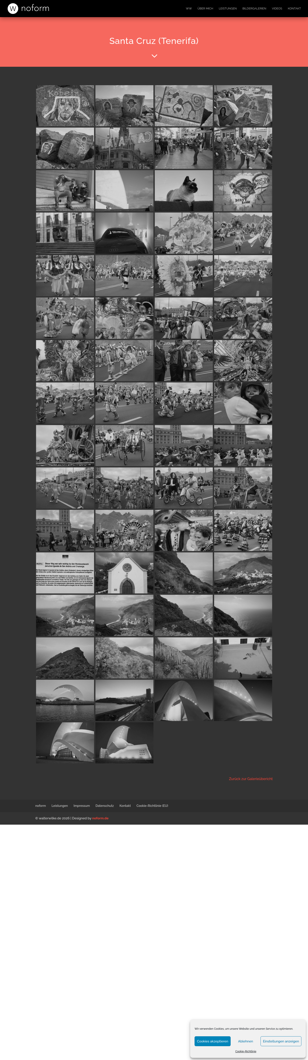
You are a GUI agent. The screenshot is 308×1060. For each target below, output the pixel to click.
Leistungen (228, 8)
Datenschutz (105, 806)
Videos (277, 8)
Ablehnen (245, 1041)
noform (40, 806)
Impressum (81, 806)
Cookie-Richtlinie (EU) (152, 806)
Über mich (205, 8)
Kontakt (294, 8)
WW (189, 8)
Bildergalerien (254, 8)
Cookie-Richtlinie (245, 1051)
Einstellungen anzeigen (281, 1041)
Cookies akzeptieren (212, 1041)
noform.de (100, 818)
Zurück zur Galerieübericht (251, 779)
